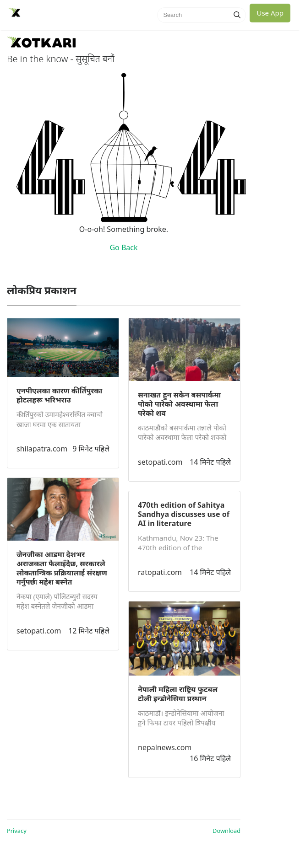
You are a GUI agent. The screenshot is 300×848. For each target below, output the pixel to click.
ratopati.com (160, 572)
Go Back (123, 247)
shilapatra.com (41, 449)
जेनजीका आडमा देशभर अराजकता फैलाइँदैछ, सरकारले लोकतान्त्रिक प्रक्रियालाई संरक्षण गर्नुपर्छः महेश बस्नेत (61, 568)
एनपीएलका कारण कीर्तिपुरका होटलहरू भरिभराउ (59, 395)
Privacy (17, 831)
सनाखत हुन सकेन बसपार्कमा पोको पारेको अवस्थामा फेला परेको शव (179, 404)
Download (226, 831)
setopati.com (38, 631)
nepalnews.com (164, 747)
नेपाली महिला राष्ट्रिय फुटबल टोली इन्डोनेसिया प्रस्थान (178, 693)
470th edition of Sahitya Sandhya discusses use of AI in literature (183, 514)
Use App (270, 12)
